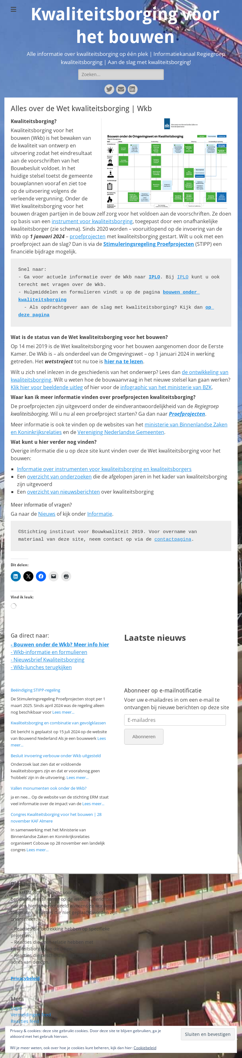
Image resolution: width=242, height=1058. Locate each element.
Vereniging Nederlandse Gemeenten (121, 432)
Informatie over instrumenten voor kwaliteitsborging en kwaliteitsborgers (104, 469)
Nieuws (46, 513)
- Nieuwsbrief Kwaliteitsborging (47, 659)
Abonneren (143, 736)
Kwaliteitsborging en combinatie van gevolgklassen (58, 723)
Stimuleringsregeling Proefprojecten (148, 244)
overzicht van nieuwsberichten (63, 491)
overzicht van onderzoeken (59, 476)
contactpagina (172, 539)
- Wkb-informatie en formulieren (49, 652)
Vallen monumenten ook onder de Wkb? (49, 788)
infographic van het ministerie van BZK (166, 387)
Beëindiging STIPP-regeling (35, 690)
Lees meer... (63, 712)
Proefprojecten (187, 413)
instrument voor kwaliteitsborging (92, 221)
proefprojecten (88, 236)
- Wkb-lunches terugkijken (41, 667)
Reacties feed (25, 1021)
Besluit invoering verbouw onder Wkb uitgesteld (56, 755)
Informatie (99, 513)
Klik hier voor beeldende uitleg (47, 387)
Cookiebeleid (145, 1047)
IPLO (154, 277)
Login (16, 1008)
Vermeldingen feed (31, 1015)
